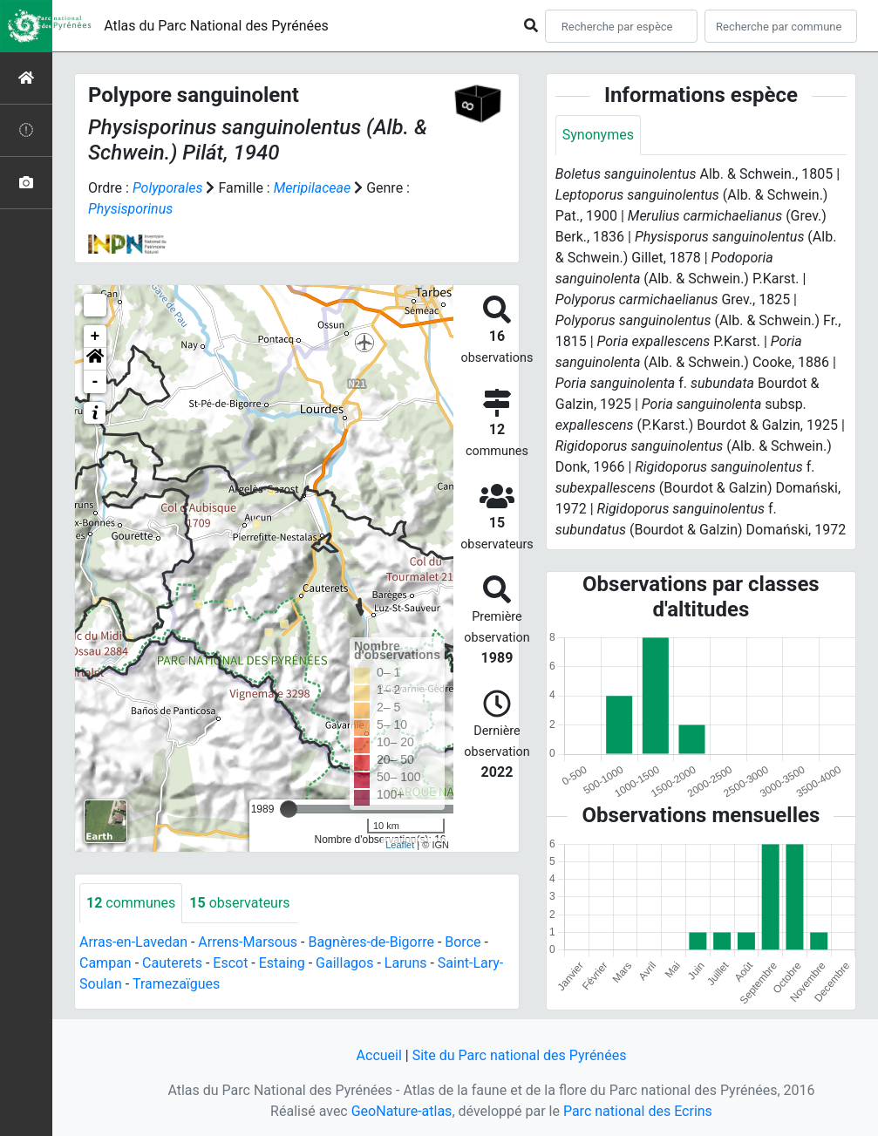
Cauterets (172, 963)
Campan (105, 963)
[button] (95, 359)
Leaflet (399, 845)
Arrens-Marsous (247, 942)
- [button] (95, 381)
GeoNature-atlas (402, 1111)
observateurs (239, 903)
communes (130, 903)
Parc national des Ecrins (637, 1111)
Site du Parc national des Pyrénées (519, 1055)
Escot (230, 963)
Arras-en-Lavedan (133, 942)
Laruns (406, 963)
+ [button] (95, 336)
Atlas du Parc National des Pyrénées (216, 25)
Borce (462, 942)
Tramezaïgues (176, 984)
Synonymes (598, 134)
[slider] (288, 809)
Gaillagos (344, 963)
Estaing (282, 963)
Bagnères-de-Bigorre (371, 942)
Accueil (379, 1055)
